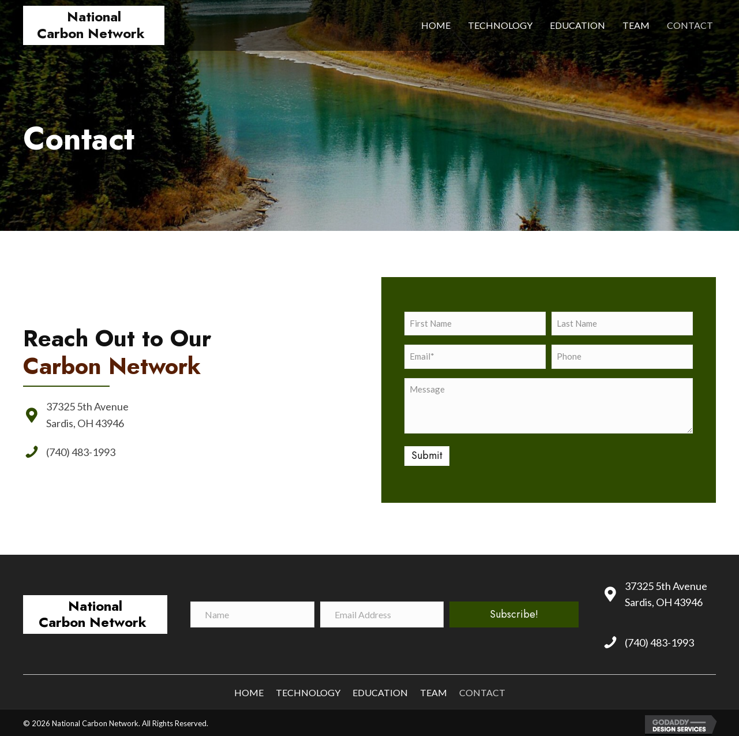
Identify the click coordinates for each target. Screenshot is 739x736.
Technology (308, 690)
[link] (435, 25)
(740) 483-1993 (81, 450)
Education (380, 690)
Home (249, 690)
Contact (482, 690)
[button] (514, 612)
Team (433, 690)
